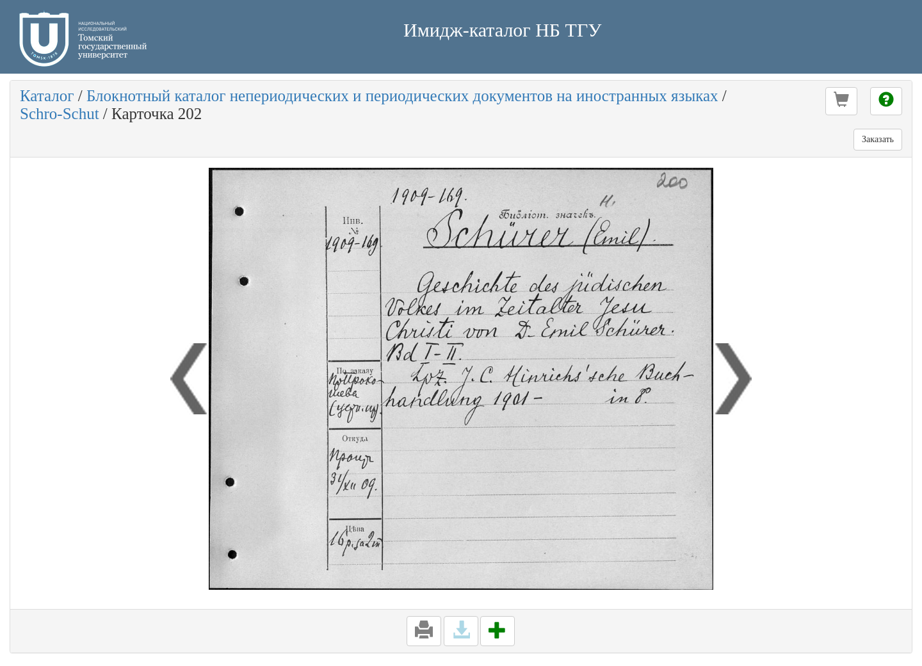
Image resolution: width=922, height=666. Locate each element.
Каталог (47, 95)
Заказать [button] (878, 139)
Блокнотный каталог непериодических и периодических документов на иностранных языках (402, 95)
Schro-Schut (59, 113)
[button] (841, 101)
